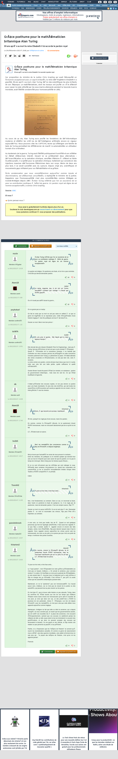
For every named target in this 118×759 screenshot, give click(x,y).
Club (89, 2)
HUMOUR (93, 8)
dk (15, 384)
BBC (14, 191)
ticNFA (15, 331)
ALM (45, 5)
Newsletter (53, 2)
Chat (43, 2)
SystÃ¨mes (113, 5)
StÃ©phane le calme (36, 51)
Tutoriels (21, 2)
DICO (86, 8)
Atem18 (15, 283)
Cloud (35, 5)
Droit (82, 2)
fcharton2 (15, 545)
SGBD (92, 5)
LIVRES (39, 8)
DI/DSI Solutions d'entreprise (21, 5)
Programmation (82, 5)
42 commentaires (53, 51)
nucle (15, 254)
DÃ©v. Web (66, 5)
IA (40, 5)
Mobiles (104, 5)
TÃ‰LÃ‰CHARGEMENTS (51, 8)
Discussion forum (99, 58)
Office (98, 5)
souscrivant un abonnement (52, 210)
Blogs (36, 2)
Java (59, 5)
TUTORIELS (15, 8)
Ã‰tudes (73, 2)
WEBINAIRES (30, 8)
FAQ (29, 2)
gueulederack (15, 523)
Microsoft (52, 5)
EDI (74, 5)
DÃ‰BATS (73, 8)
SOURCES (65, 8)
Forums (10, 2)
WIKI (80, 8)
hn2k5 (15, 441)
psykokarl (15, 310)
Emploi (64, 2)
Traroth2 (15, 485)
